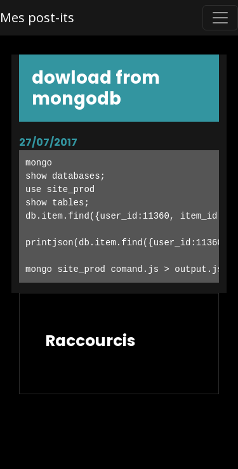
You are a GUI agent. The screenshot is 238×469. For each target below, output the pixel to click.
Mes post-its (37, 17)
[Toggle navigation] (220, 17)
